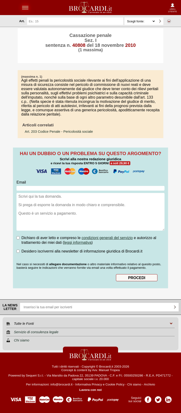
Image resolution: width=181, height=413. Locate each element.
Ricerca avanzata (169, 21)
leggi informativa (78, 243)
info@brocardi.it (61, 384)
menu (25, 7)
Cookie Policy (114, 384)
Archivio (149, 384)
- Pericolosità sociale (59, 131)
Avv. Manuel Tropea (106, 370)
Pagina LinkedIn (168, 398)
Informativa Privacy (88, 384)
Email (21, 182)
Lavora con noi (90, 390)
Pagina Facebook (148, 398)
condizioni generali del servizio (107, 238)
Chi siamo (134, 384)
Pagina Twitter (158, 398)
